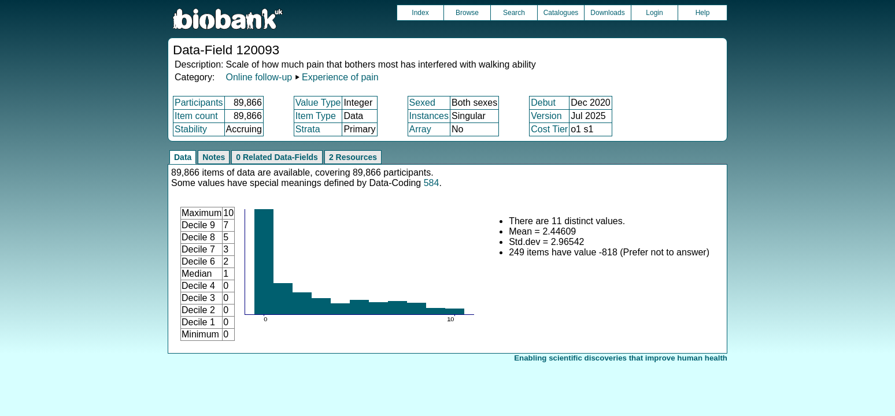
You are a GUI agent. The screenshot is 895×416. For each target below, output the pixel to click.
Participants (199, 102)
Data (182, 157)
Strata (307, 129)
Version (546, 116)
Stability (191, 129)
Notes (213, 157)
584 (431, 183)
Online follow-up (258, 77)
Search (514, 13)
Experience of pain (340, 77)
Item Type (315, 116)
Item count (196, 116)
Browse (467, 13)
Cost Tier (549, 129)
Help (703, 13)
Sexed (422, 102)
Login (654, 13)
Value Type (318, 102)
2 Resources (353, 157)
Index (420, 13)
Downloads (607, 13)
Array (420, 129)
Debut (543, 102)
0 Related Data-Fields (277, 157)
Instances (429, 116)
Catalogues (561, 13)
